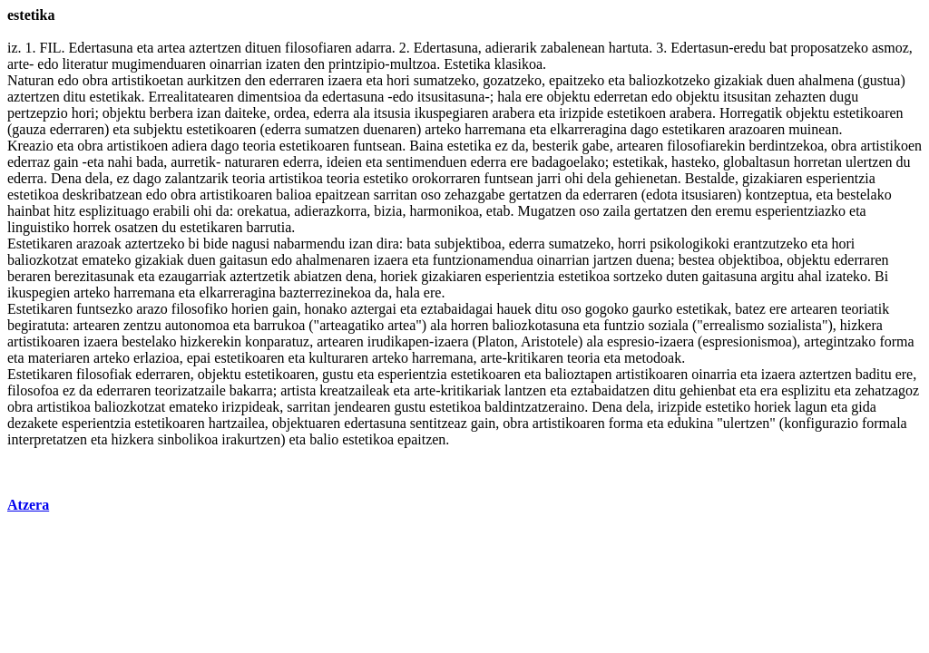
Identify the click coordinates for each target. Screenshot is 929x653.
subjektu (157, 129)
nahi (120, 162)
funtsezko (104, 309)
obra (95, 80)
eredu (750, 47)
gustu (338, 374)
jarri (549, 178)
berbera (171, 113)
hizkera (861, 325)
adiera (189, 145)
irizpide (581, 113)
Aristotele (549, 341)
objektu (568, 96)
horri (632, 243)
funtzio (623, 325)
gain (66, 162)
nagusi (250, 243)
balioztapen (578, 374)
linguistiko (38, 227)
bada (149, 162)
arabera (513, 113)
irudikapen (398, 341)
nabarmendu (309, 243)
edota (662, 194)
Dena (66, 178)
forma (896, 341)
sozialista (795, 325)
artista (298, 390)
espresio (630, 341)
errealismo (734, 325)
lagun (811, 406)
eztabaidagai (457, 309)
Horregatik (750, 113)
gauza (28, 129)
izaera (345, 80)
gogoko (607, 309)
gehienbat (708, 390)
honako (325, 309)
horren (470, 325)
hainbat (28, 211)
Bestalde (710, 178)
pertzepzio (37, 113)
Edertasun (699, 47)
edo (47, 64)
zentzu (142, 325)
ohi (573, 178)
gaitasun (244, 260)
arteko (443, 129)
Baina (426, 145)
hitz (64, 211)
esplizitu (805, 390)
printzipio (356, 64)
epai (199, 357)
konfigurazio (821, 423)
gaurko (652, 309)
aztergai (373, 309)
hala (509, 96)
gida (863, 406)
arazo (152, 309)
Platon (495, 341)
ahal (809, 276)
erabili (171, 211)
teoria (258, 145)
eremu (734, 211)
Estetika (467, 64)
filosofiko (199, 309)
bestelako (863, 194)
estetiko (385, 178)
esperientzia (841, 178)
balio (323, 439)
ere (534, 96)
